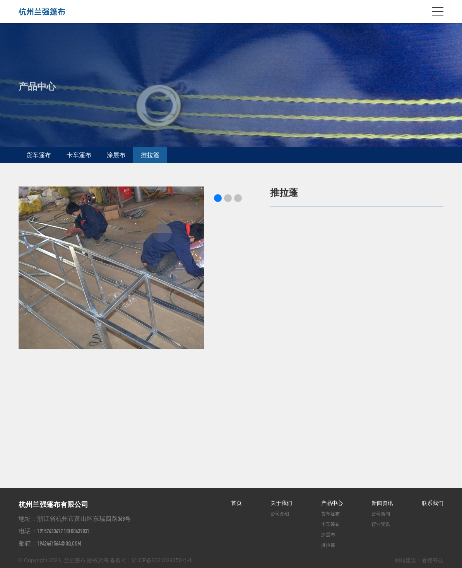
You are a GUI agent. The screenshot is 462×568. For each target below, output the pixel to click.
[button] (218, 198)
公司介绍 (279, 514)
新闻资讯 (382, 503)
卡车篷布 (79, 155)
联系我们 (432, 503)
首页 (236, 503)
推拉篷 (150, 155)
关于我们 (281, 503)
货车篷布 (38, 155)
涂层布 (116, 155)
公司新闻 (380, 514)
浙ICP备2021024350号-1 (162, 560)
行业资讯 (380, 524)
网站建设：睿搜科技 (419, 560)
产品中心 (332, 503)
